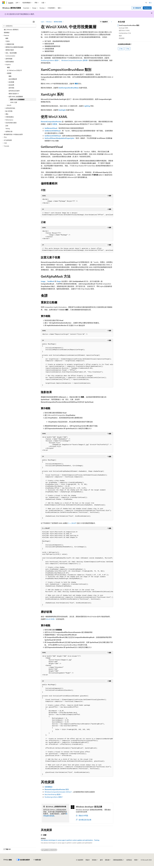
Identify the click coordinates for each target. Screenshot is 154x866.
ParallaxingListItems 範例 (49, 60)
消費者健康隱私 (118, 860)
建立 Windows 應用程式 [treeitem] (11, 29)
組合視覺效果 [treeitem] (13, 79)
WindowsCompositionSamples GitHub (58, 792)
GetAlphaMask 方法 (125, 33)
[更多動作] (111, 21)
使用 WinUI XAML (124, 30)
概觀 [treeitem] (7, 38)
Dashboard (147, 8)
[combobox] (19, 25)
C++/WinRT (72, 523)
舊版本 (88, 860)
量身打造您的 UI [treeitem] (14, 93)
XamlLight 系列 (123, 28)
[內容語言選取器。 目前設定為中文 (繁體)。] (7, 859)
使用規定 (129, 860)
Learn (42, 22)
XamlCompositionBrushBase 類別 (129, 25)
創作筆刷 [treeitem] (11, 88)
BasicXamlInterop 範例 (52, 794)
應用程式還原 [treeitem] (10, 50)
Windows (49, 22)
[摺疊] (33, 22)
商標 (135, 860)
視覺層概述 (48, 787)
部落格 (94, 860)
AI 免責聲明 (79, 860)
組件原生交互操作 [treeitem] (14, 91)
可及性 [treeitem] (8, 41)
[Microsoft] (3, 2)
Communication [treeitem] (10, 56)
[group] (77, 214)
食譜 (120, 36)
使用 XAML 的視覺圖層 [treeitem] (17, 99)
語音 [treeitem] (7, 126)
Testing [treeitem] (8, 128)
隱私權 (107, 860)
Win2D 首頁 (50, 619)
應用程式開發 (58, 22)
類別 (57, 789)
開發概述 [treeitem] (6, 32)
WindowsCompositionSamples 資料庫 (74, 60)
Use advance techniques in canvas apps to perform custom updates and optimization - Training (70, 840)
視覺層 (54, 124)
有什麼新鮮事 (137, 8)
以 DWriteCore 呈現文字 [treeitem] (14, 70)
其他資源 (121, 38)
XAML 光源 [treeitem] (13, 102)
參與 (101, 860)
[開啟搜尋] (146, 2)
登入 (150, 3)
